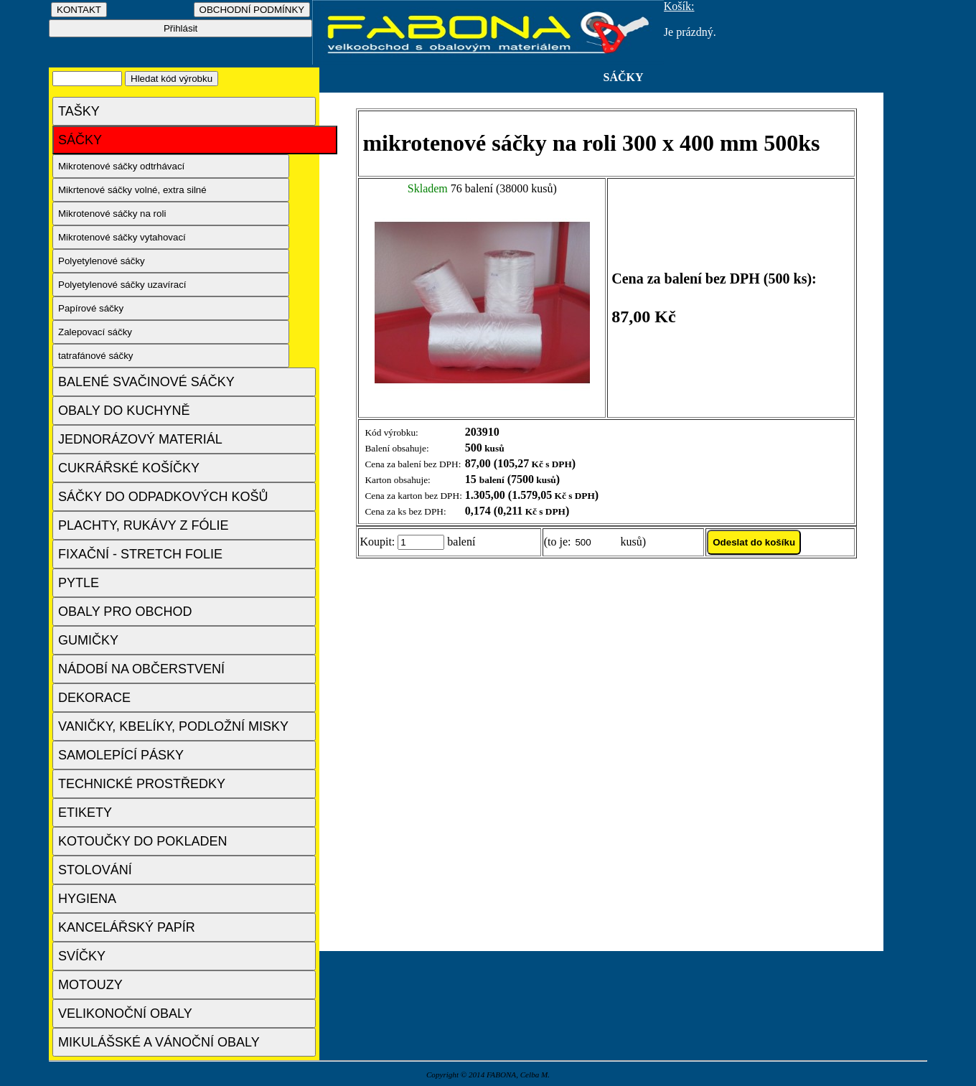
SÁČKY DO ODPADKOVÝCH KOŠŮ (163, 497)
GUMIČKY (88, 640)
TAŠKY (79, 111)
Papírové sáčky (90, 308)
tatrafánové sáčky (95, 355)
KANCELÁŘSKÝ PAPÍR (126, 927)
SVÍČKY (81, 956)
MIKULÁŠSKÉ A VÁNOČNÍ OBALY (159, 1042)
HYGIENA (87, 898)
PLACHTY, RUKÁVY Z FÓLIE (143, 525)
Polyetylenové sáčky (101, 261)
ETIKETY (85, 812)
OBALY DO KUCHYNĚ (123, 410)
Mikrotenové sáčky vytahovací (122, 237)
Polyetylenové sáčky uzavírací (122, 284)
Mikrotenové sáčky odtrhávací (121, 166)
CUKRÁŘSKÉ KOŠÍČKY (129, 468)
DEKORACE (94, 698)
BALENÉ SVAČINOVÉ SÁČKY (146, 382)
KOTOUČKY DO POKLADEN (142, 841)
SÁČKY (80, 140)
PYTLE (78, 583)
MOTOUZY (90, 985)
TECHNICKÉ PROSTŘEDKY (141, 784)
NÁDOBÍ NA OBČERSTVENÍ (141, 669)
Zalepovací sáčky (95, 332)
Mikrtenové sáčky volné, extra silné (132, 189)
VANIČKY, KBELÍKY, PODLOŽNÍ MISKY (173, 726)
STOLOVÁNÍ (95, 870)
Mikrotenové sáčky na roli (112, 213)
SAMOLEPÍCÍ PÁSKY (121, 755)
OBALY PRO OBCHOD (125, 611)
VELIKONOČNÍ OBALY (125, 1013)
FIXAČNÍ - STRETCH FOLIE (140, 554)
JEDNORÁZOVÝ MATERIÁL (140, 439)
